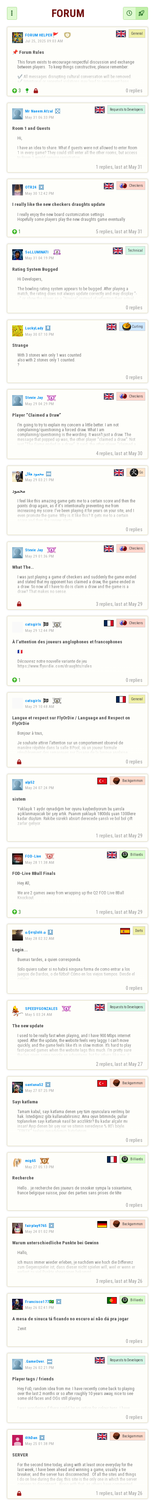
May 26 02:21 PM (39, 1367)
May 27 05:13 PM (39, 1166)
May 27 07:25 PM (39, 1090)
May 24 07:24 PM (39, 787)
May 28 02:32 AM (39, 938)
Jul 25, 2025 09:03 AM (44, 41)
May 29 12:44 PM (39, 630)
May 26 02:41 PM (39, 1307)
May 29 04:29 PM (39, 403)
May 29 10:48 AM (39, 706)
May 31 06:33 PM (39, 117)
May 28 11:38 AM (39, 862)
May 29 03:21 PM (39, 479)
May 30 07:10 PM (39, 334)
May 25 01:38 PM (39, 1443)
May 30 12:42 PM (39, 193)
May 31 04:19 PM (39, 258)
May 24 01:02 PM (39, 1231)
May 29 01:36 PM (39, 556)
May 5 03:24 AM (38, 1014)
